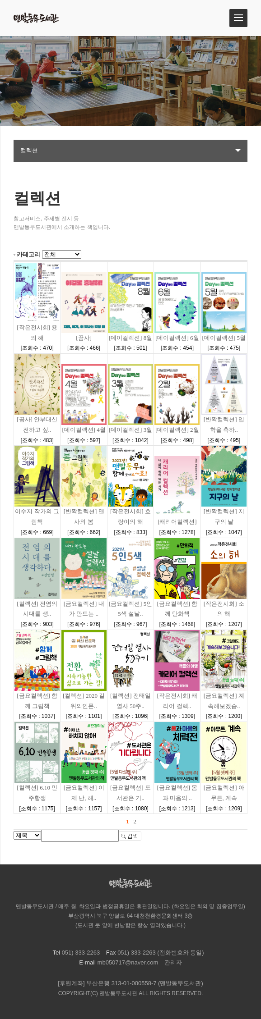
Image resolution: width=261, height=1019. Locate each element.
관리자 (173, 962)
